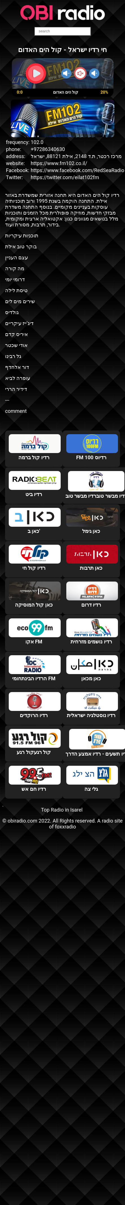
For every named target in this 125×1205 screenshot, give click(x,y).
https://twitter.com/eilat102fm (65, 177)
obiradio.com (22, 821)
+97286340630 (48, 149)
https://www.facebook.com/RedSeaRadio (77, 170)
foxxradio (65, 827)
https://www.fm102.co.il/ (59, 163)
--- (7, 400)
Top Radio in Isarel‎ (61, 810)
